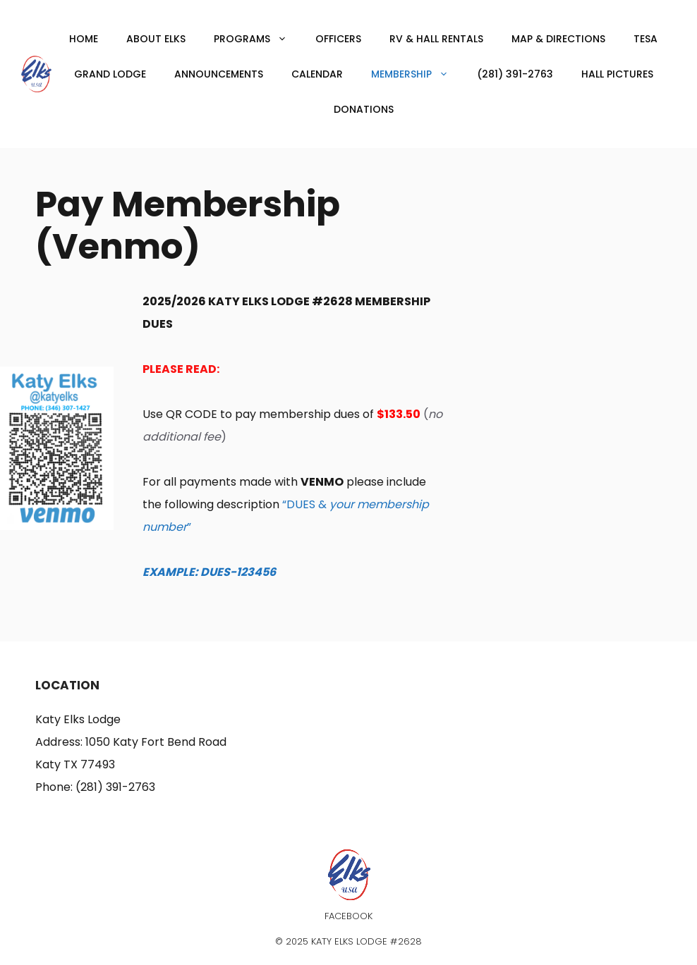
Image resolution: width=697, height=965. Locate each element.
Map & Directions (558, 39)
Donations (364, 109)
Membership (417, 74)
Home (83, 39)
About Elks (156, 39)
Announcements (218, 74)
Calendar (317, 74)
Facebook (348, 916)
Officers (338, 39)
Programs (257, 38)
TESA (645, 39)
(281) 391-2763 (515, 74)
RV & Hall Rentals (436, 39)
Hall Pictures (617, 74)
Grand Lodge (110, 74)
